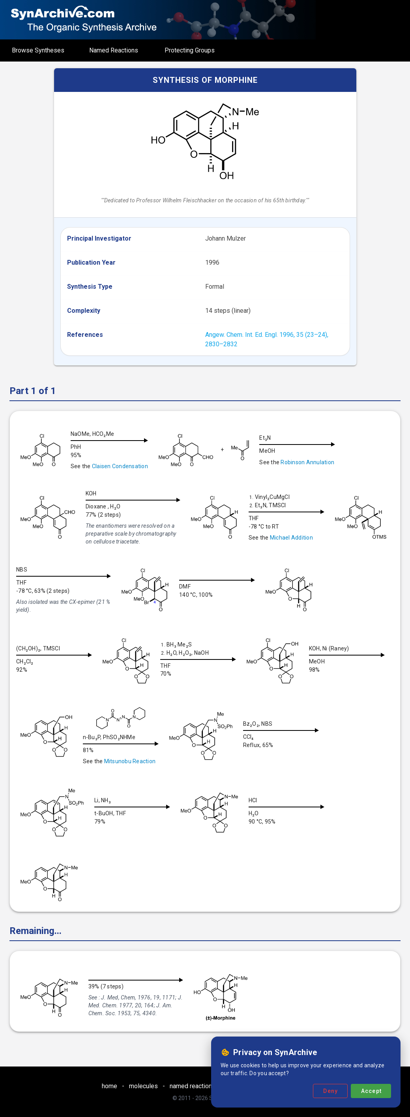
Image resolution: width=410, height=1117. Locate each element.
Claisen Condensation (120, 466)
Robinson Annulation (309, 462)
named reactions (192, 1086)
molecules (143, 1086)
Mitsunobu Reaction (215, 761)
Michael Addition (291, 537)
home (109, 1086)
